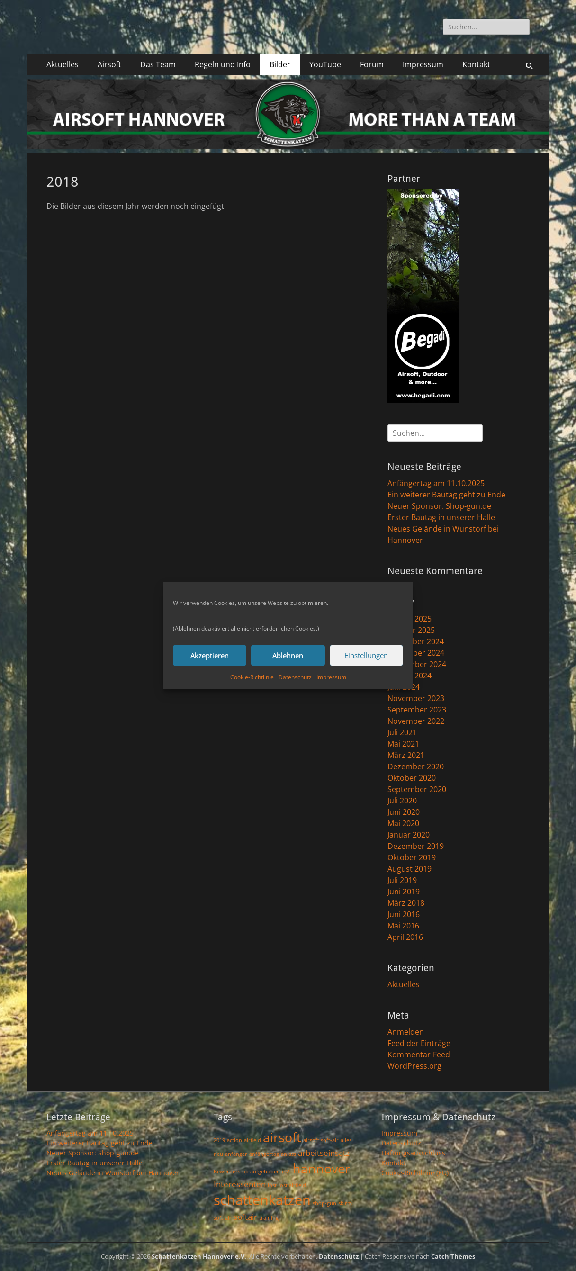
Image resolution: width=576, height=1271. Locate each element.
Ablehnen (287, 655)
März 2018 (405, 903)
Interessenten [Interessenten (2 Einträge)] (240, 1184)
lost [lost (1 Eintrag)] (272, 1185)
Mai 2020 (403, 823)
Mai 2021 (403, 744)
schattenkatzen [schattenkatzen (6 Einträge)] (262, 1199)
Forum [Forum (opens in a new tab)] (372, 64)
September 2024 (416, 664)
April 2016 (405, 937)
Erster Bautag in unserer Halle (441, 517)
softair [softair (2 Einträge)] (245, 1216)
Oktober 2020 (411, 778)
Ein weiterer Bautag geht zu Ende (446, 494)
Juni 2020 (403, 812)
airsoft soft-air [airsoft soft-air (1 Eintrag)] (321, 1140)
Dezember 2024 (415, 641)
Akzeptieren (209, 655)
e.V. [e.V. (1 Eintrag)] (286, 1171)
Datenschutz (295, 677)
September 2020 (416, 789)
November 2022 (415, 721)
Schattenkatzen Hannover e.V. (199, 1256)
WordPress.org (414, 1066)
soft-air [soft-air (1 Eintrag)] (223, 1218)
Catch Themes (453, 1256)
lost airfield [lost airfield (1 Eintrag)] (292, 1185)
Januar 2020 (408, 834)
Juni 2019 (403, 891)
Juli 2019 (402, 880)
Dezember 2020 (415, 766)
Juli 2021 (402, 732)
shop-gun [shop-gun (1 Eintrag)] (324, 1203)
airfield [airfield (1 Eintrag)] (252, 1140)
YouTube (325, 64)
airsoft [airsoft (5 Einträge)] (282, 1137)
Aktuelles (62, 64)
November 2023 (415, 698)
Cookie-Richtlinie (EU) (415, 1172)
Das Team (158, 64)
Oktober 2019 (411, 857)
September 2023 (416, 709)
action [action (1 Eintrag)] (234, 1140)
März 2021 (405, 755)
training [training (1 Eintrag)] (269, 1218)
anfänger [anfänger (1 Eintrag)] (236, 1154)
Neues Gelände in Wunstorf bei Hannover (112, 1172)
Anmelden (405, 1032)
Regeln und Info (223, 64)
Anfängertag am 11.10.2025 (436, 483)
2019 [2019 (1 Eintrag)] (219, 1140)
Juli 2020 (402, 800)
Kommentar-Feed (418, 1054)
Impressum (331, 677)
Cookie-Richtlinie (252, 677)
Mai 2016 (403, 925)
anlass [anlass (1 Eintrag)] (288, 1154)
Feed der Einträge (418, 1043)
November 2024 (415, 653)
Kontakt (476, 64)
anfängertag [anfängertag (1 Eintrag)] (264, 1154)
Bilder (280, 64)
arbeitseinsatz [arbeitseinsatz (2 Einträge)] (324, 1152)
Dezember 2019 (415, 846)
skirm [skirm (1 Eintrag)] (345, 1203)
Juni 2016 (403, 914)
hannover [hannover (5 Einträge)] (321, 1168)
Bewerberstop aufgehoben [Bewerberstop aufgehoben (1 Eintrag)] (247, 1171)
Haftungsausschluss (413, 1152)
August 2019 (409, 869)
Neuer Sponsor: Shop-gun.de (439, 506)
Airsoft (109, 64)
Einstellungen (366, 655)
